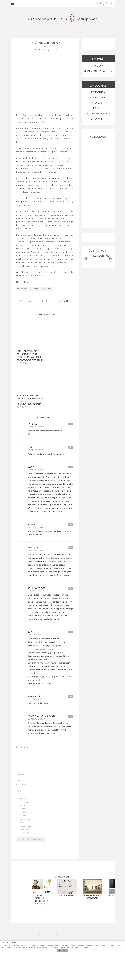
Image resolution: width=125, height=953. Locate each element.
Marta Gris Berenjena (38, 132)
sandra (32, 424)
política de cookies (49, 947)
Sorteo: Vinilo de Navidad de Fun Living (31, 397)
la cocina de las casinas (43, 716)
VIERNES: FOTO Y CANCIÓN (98, 71)
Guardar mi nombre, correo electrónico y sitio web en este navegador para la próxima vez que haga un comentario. (26, 816)
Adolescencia (98, 97)
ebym (65, 301)
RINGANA (98, 65)
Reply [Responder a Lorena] (71, 447)
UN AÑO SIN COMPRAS (98, 113)
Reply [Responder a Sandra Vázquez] (71, 588)
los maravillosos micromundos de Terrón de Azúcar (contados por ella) (30, 356)
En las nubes (66, 895)
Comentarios (25, 301)
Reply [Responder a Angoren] (71, 548)
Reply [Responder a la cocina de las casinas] (71, 716)
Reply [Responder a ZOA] (71, 632)
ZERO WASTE (98, 118)
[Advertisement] (98, 182)
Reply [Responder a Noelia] (71, 524)
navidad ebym (46, 289)
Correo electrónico (22, 782)
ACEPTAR (62, 951)
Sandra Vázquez (37, 588)
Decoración (98, 103)
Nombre (20, 775)
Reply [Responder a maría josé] (71, 696)
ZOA (30, 632)
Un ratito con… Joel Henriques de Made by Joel (41, 899)
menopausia (98, 92)
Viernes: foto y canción (92, 897)
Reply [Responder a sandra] (71, 424)
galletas (34, 289)
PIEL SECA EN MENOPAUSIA (106, 255)
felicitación (22, 289)
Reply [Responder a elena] (71, 467)
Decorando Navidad (30, 404)
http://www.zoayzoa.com (40, 649)
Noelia (32, 524)
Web (18, 791)
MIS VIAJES (98, 108)
